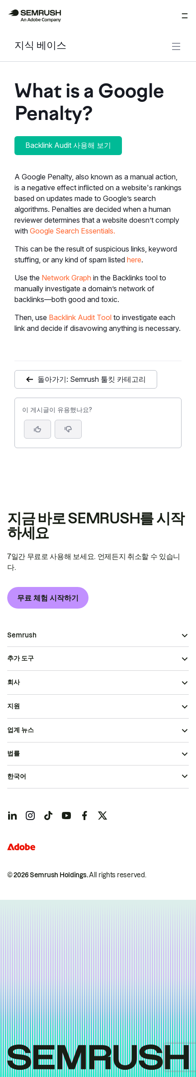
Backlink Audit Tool (80, 317)
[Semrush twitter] (102, 816)
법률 (13, 753)
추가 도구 (20, 658)
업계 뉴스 (20, 729)
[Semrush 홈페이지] (34, 15)
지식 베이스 (40, 46)
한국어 (16, 776)
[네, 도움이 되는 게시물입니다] (37, 429)
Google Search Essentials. (72, 230)
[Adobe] (21, 846)
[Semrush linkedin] (12, 816)
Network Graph (66, 277)
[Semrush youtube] (66, 816)
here (134, 259)
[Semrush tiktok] (48, 816)
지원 (13, 706)
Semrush (22, 635)
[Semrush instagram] (30, 816)
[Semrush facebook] (84, 816)
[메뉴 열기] (185, 16)
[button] (68, 429)
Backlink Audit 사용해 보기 (68, 145)
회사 (13, 682)
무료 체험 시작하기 (48, 598)
